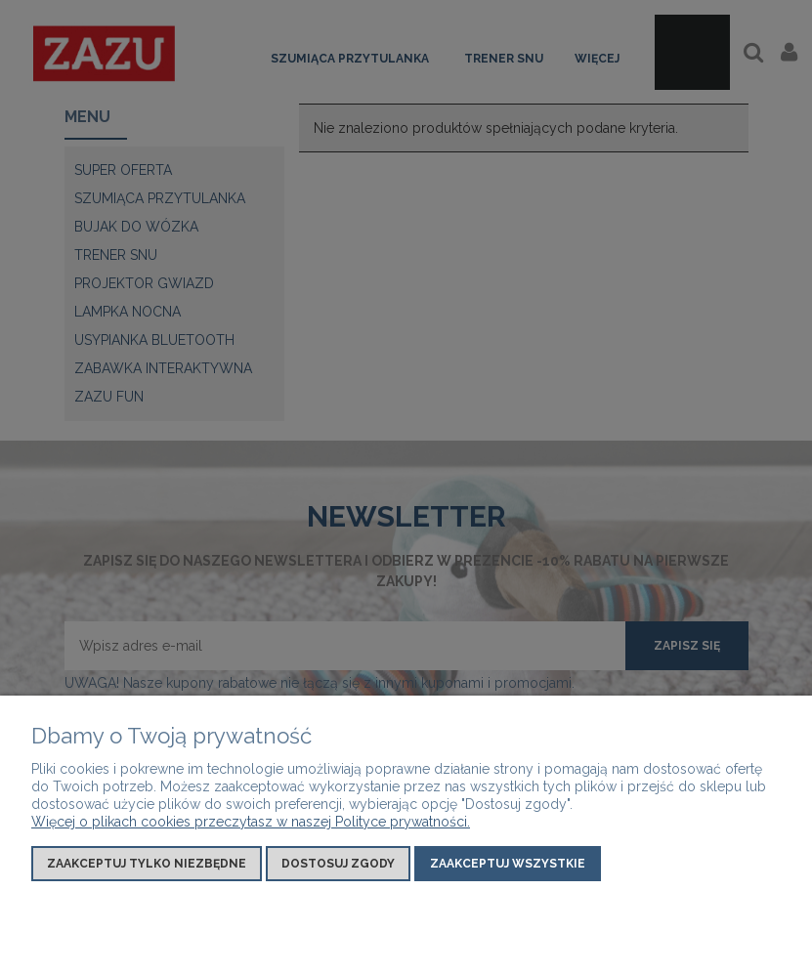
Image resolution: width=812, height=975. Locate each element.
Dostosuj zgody (338, 863)
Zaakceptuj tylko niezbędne (146, 863)
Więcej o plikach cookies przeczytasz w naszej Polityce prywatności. (250, 821)
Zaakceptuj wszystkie (507, 863)
